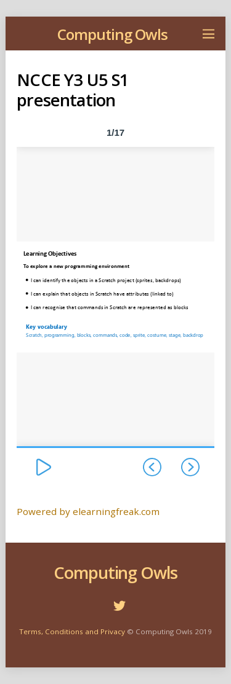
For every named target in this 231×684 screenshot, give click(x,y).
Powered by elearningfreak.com (88, 511)
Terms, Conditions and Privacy (72, 631)
